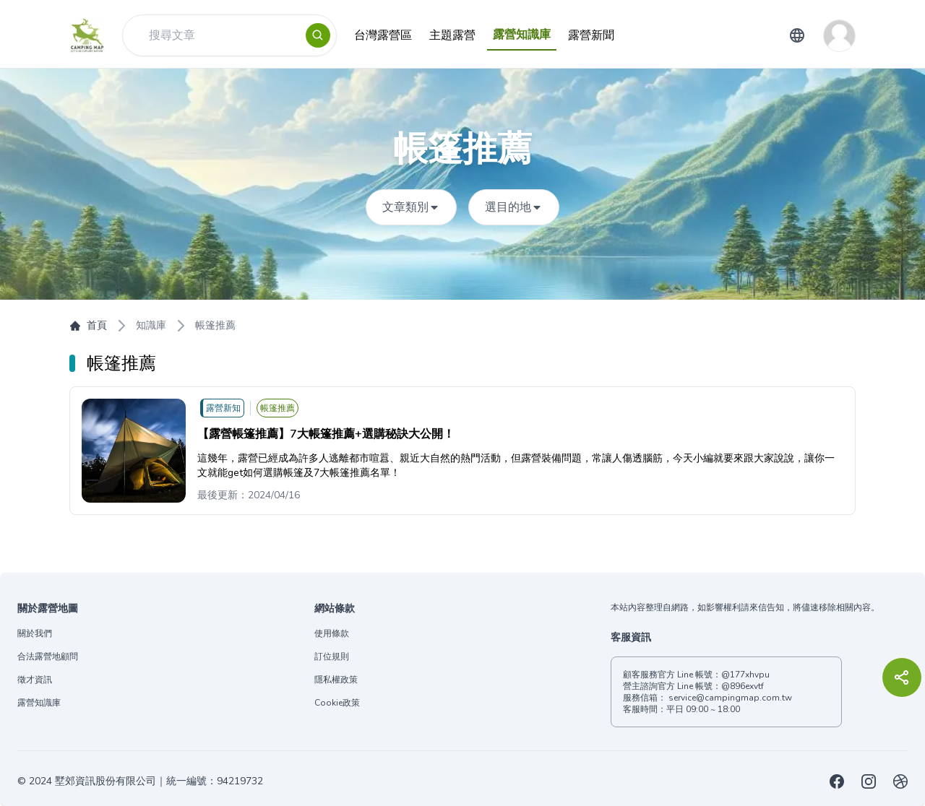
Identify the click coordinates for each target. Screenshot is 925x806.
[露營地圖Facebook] (837, 781)
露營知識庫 (39, 702)
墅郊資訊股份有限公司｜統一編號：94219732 (159, 781)
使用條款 (331, 633)
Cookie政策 (337, 702)
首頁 (88, 325)
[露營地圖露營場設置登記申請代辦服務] (900, 781)
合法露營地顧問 (47, 656)
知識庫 (151, 325)
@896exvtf (742, 686)
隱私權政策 (336, 679)
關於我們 (34, 633)
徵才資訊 (34, 679)
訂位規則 (331, 656)
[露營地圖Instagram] (868, 781)
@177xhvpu (745, 674)
